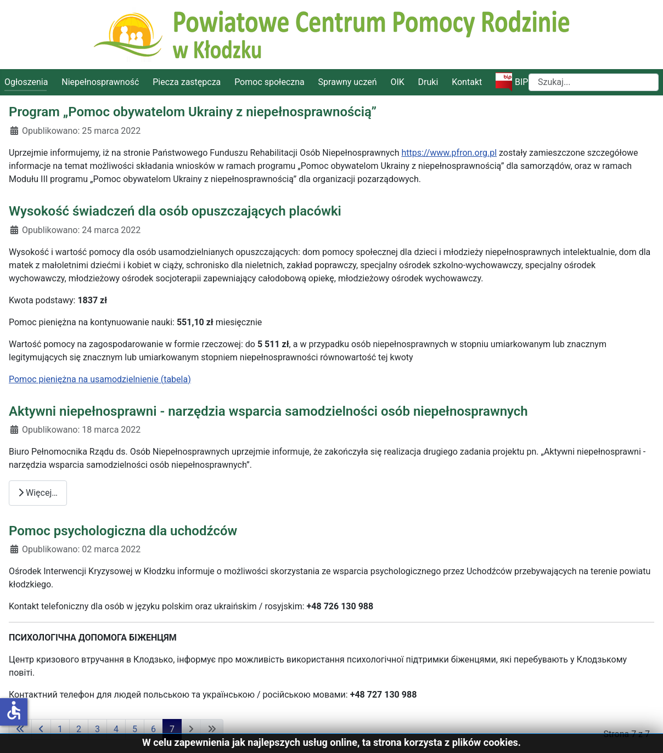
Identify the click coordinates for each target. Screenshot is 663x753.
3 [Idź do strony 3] (97, 729)
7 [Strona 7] (172, 729)
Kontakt (467, 82)
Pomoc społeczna (269, 82)
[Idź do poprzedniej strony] (41, 729)
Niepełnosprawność (100, 82)
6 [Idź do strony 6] (153, 729)
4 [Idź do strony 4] (116, 729)
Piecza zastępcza (187, 82)
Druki (428, 82)
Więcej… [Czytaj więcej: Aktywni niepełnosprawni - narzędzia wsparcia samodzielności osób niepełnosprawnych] (38, 493)
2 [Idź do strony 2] (78, 729)
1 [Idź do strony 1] (60, 729)
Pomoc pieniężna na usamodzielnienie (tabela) (100, 379)
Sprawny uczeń (347, 82)
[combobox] (594, 82)
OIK (397, 82)
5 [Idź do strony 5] (134, 729)
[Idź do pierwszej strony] (20, 729)
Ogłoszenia (26, 82)
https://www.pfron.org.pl (449, 153)
